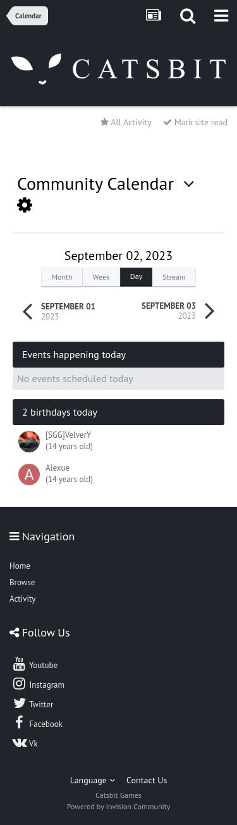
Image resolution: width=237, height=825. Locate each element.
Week (101, 277)
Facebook (37, 722)
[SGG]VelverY (68, 435)
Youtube (34, 664)
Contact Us (146, 780)
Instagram (37, 683)
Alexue (58, 467)
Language (92, 780)
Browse (22, 582)
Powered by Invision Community (119, 806)
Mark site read (195, 122)
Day (136, 276)
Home (19, 566)
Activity (22, 598)
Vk (24, 742)
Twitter (32, 703)
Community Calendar (106, 183)
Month (61, 277)
